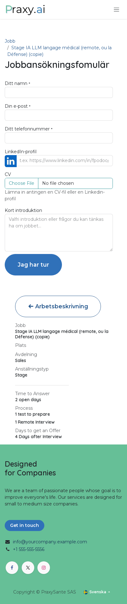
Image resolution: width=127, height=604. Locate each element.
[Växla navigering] (116, 9)
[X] (28, 567)
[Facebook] (12, 567)
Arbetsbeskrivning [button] (58, 306)
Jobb (10, 41)
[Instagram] (43, 567)
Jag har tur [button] (33, 264)
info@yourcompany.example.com (50, 542)
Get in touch (24, 525)
